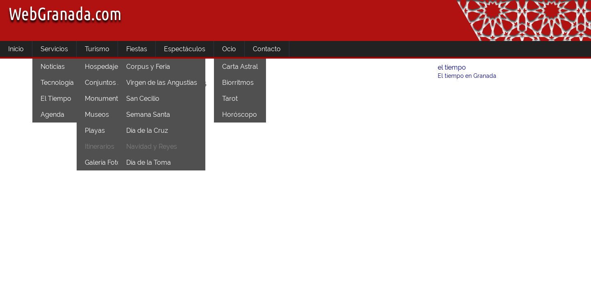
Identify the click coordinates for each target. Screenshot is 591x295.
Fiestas (136, 49)
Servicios (54, 49)
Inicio (16, 49)
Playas (95, 130)
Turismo (97, 49)
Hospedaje (101, 66)
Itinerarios (99, 146)
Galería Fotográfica (113, 162)
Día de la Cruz (147, 130)
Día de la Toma (148, 162)
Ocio (229, 49)
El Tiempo (56, 98)
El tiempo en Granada (467, 76)
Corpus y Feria (148, 66)
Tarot (230, 98)
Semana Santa (148, 114)
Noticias (53, 66)
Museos (97, 114)
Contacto (267, 49)
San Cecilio (142, 98)
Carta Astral (240, 66)
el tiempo (452, 67)
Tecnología (57, 82)
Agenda (52, 114)
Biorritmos (238, 82)
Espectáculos (184, 49)
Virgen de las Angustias (161, 82)
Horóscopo (239, 114)
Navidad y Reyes (151, 146)
